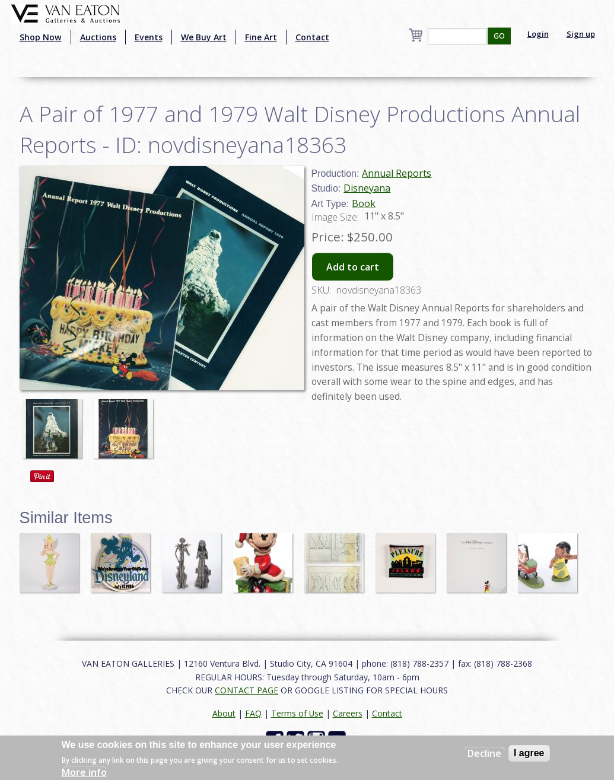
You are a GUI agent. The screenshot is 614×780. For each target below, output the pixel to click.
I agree (529, 753)
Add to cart (352, 266)
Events (149, 37)
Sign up (581, 33)
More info (84, 772)
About (224, 713)
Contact (312, 37)
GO (499, 36)
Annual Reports (396, 173)
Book (364, 203)
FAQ (253, 713)
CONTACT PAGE (246, 690)
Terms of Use (297, 713)
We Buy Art (204, 37)
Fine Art (261, 37)
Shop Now (41, 37)
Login (538, 33)
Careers (347, 713)
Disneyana (366, 188)
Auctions (98, 37)
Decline (484, 753)
